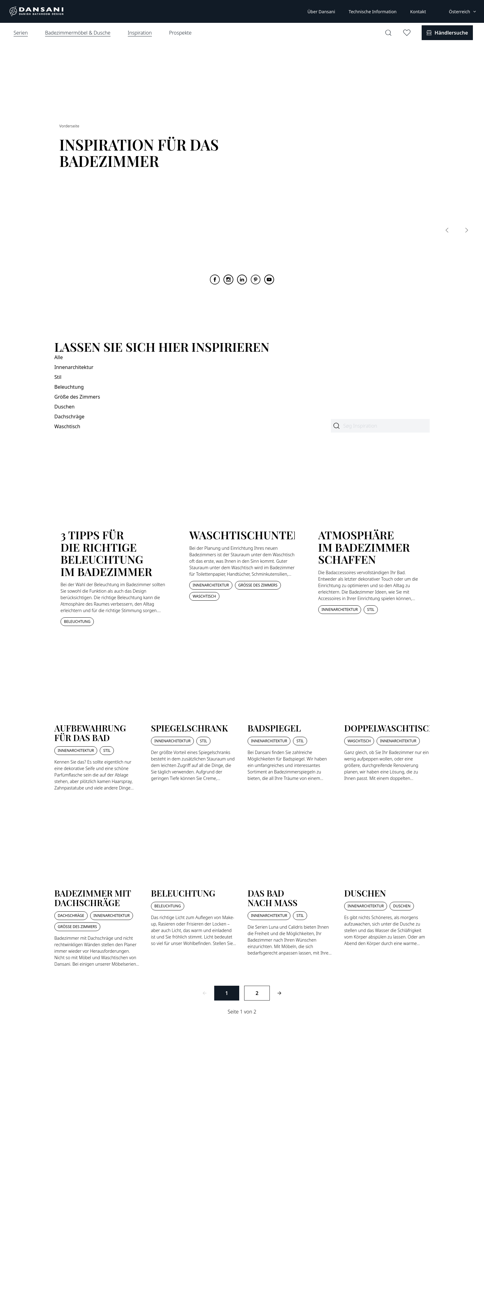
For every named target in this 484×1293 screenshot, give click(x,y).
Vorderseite (69, 126)
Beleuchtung (69, 386)
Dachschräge (69, 416)
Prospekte (180, 32)
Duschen (64, 406)
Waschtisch (67, 426)
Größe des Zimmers (77, 396)
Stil (57, 377)
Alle (58, 357)
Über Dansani (321, 12)
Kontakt (418, 12)
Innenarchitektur (74, 367)
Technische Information (373, 12)
